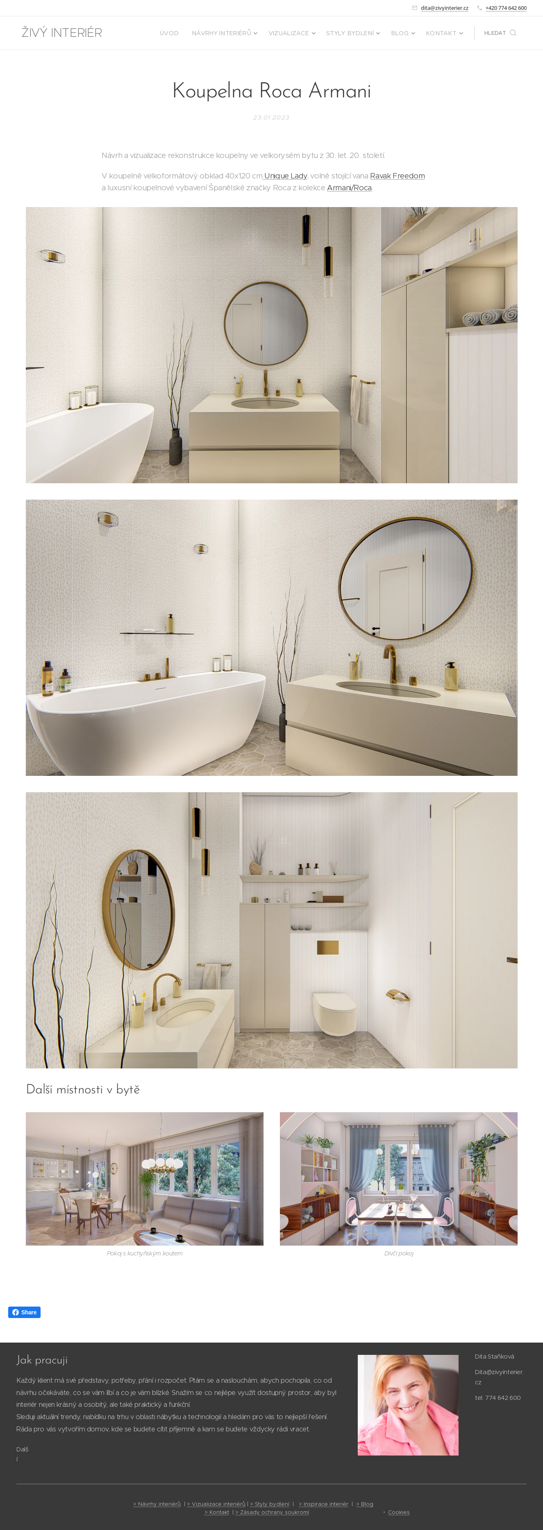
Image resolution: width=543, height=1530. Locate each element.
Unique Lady (284, 175)
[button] (500, 33)
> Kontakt (216, 1512)
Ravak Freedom (397, 175)
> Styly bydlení (269, 1504)
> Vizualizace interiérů (216, 1504)
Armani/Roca (349, 187)
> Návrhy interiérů (157, 1504)
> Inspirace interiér (323, 1504)
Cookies (399, 1512)
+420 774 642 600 (506, 7)
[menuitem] (191, 33)
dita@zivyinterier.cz (444, 7)
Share (24, 1312)
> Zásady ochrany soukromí (272, 1512)
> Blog (364, 1504)
